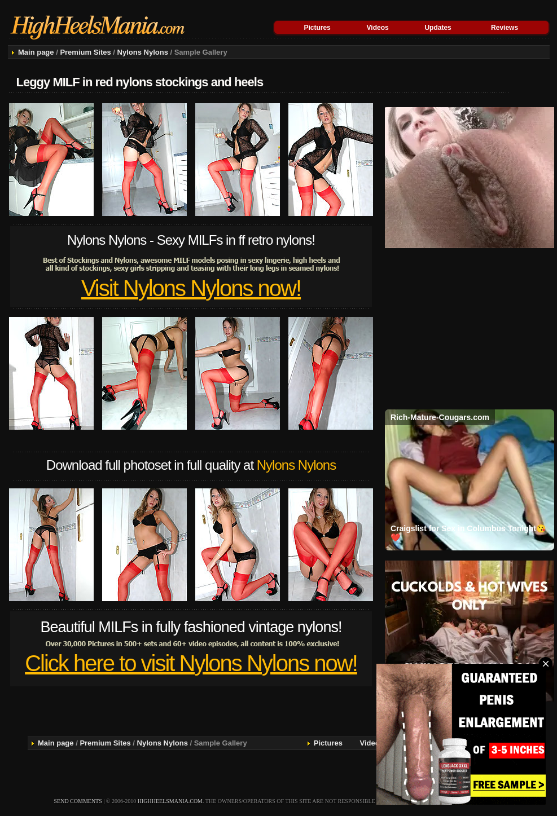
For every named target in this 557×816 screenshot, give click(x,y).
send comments (78, 801)
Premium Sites (85, 52)
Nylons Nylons (142, 52)
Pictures (317, 28)
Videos (378, 28)
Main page (36, 52)
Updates (437, 28)
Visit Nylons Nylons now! (191, 288)
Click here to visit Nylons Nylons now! (191, 663)
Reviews (504, 28)
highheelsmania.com (170, 801)
